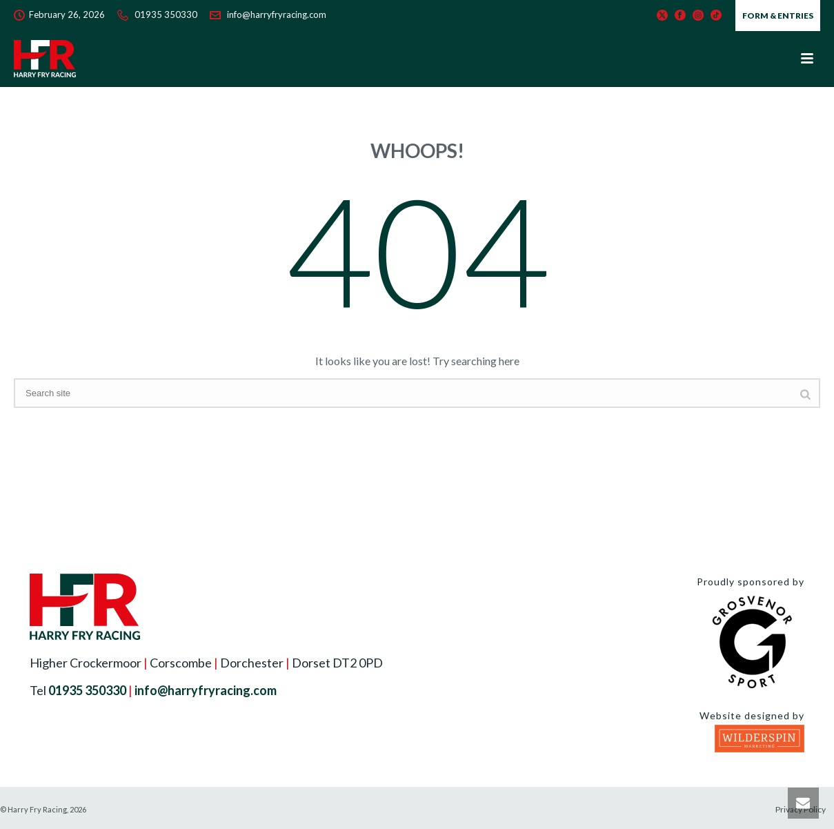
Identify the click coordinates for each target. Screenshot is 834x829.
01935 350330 (166, 14)
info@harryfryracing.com (276, 14)
